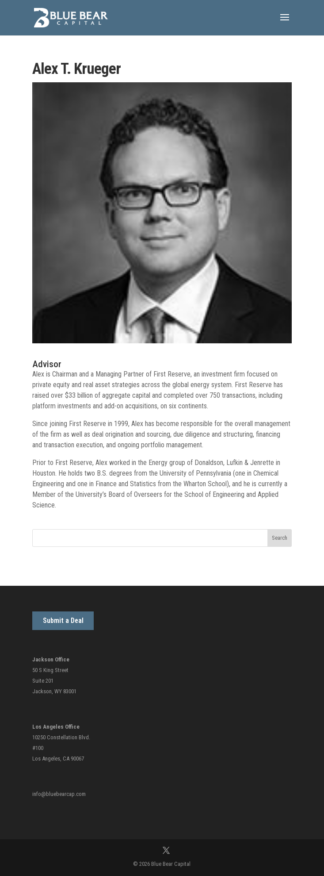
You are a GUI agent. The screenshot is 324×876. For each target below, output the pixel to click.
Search (279, 537)
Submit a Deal (63, 620)
